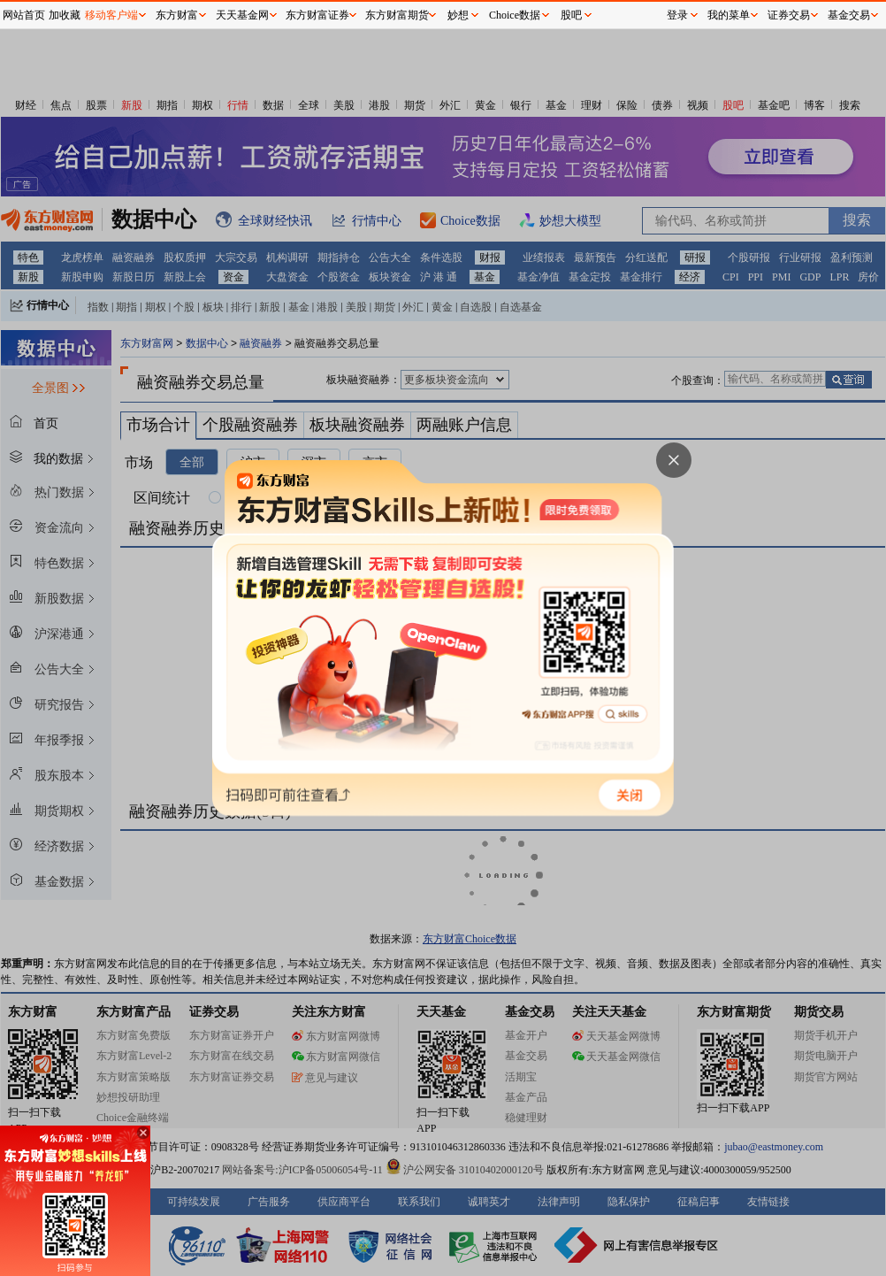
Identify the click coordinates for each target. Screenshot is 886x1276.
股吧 (571, 15)
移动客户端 (111, 15)
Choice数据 (514, 15)
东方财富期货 (397, 15)
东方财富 (177, 15)
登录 (677, 15)
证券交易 (789, 15)
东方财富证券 (317, 15)
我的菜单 (728, 15)
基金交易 (849, 15)
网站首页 (24, 15)
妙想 (458, 15)
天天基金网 (242, 15)
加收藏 (64, 15)
